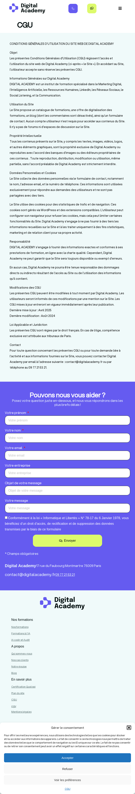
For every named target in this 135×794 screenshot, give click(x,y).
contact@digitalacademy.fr (30, 574)
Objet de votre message (23, 483)
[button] (129, 728)
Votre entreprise (17, 465)
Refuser (67, 769)
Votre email (14, 447)
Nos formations (19, 627)
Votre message (16, 500)
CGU (67, 789)
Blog (14, 673)
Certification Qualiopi (23, 686)
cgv (13, 706)
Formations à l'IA (20, 633)
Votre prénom (16, 412)
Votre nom (13, 430)
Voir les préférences (67, 780)
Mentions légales (21, 711)
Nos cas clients (19, 660)
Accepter (67, 757)
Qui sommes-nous (21, 653)
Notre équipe (19, 666)
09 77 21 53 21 (65, 574)
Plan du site (17, 693)
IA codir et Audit (20, 640)
